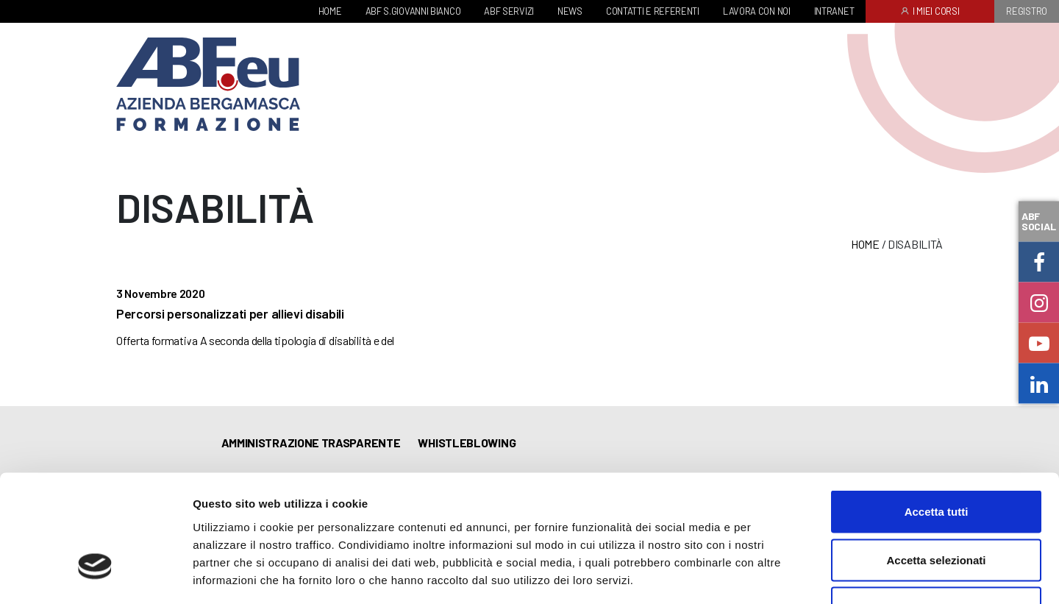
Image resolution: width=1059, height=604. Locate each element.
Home (865, 244)
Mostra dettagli (773, 575)
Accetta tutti (937, 411)
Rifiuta (936, 507)
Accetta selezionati (935, 459)
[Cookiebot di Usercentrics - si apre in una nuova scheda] (95, 575)
